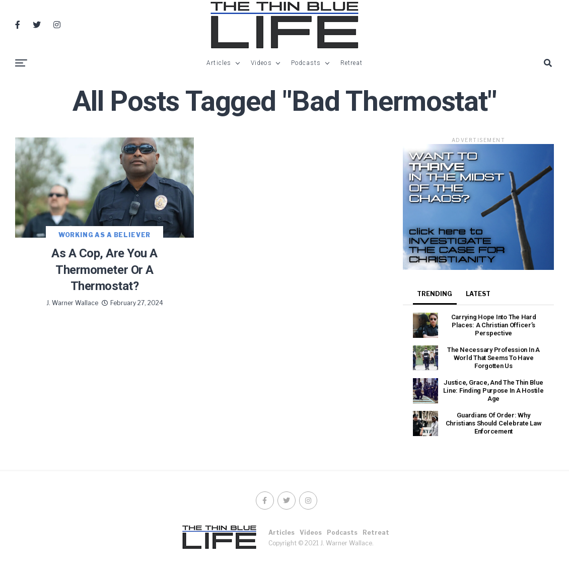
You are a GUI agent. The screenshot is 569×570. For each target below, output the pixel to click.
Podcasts (306, 62)
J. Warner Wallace (72, 303)
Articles (219, 62)
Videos (261, 62)
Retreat (351, 62)
